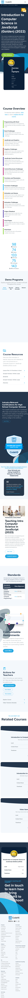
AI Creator (3, 937)
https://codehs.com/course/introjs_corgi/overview (13, 38)
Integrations (3, 953)
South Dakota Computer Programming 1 (8, 596)
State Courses (18, 933)
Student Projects (4, 985)
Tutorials (17, 939)
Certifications (3, 934)
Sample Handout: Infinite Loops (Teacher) (14, 381)
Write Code (3, 952)
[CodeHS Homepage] (7, 2)
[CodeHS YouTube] (14, 921)
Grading (2, 949)
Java (16, 952)
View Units (9, 551)
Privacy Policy (17, 987)
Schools (2, 995)
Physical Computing (19, 973)
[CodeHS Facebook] (9, 921)
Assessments (17, 968)
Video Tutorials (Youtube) (14, 702)
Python (16, 950)
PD (1, 960)
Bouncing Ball (11, 288)
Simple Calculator (4, 288)
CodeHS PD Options (11, 556)
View (16, 591)
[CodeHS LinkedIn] (12, 921)
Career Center (3, 987)
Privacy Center (18, 984)
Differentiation (18, 965)
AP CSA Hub (17, 942)
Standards (17, 936)
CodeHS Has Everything (20, 961)
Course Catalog (10, 5)
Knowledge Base (4, 982)
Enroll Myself (8, 689)
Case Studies (3, 972)
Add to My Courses (9, 685)
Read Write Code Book (5, 981)
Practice (16, 937)
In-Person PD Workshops (5, 963)
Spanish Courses (18, 934)
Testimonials (3, 976)
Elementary (17, 931)
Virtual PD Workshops (5, 965)
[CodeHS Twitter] (16, 921)
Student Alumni (4, 989)
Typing (2, 939)
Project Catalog (18, 928)
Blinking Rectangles (17, 288)
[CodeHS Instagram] (11, 921)
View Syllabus (7, 55)
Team (16, 981)
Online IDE (3, 929)
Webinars (2, 984)
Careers (16, 982)
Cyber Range (3, 941)
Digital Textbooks (18, 941)
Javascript (17, 949)
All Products (3, 926)
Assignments (3, 945)
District (2, 993)
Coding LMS (3, 928)
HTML (16, 953)
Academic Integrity (4, 957)
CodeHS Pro (3, 931)
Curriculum (5, 5)
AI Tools (2, 955)
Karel (16, 958)
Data (2, 950)
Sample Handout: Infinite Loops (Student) (14, 375)
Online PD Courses (4, 961)
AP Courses (17, 929)
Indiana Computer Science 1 (6, 591)
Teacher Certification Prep (5, 966)
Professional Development (6, 936)
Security (17, 989)
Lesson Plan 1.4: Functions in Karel (14, 370)
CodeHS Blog (3, 979)
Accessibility (17, 990)
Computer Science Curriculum (6, 933)
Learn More (6, 421)
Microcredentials (4, 968)
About (16, 979)
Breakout (24, 287)
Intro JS (16, 5)
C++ (16, 955)
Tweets (2, 977)
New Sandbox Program (20, 947)
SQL (16, 957)
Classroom (3, 947)
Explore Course (14, 699)
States (2, 974)
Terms (16, 985)
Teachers (2, 997)
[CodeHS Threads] (18, 921)
